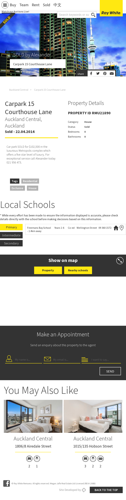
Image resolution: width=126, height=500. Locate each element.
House (33, 188)
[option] (33, 434)
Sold (46, 4)
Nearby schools (78, 270)
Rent (36, 4)
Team (24, 4)
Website (116, 227)
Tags (15, 181)
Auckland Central (18, 89)
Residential (30, 181)
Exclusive (17, 188)
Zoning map (121, 227)
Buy (13, 4)
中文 (57, 4)
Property (48, 270)
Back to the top (106, 490)
